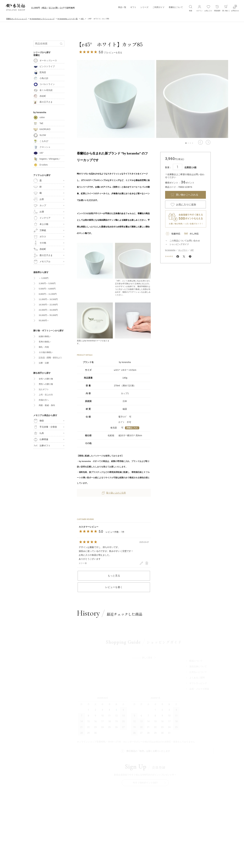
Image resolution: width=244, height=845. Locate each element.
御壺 (38, 420)
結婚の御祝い (45, 336)
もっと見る (114, 575)
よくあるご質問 (200, 681)
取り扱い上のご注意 (114, 493)
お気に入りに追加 (186, 204)
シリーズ (144, 8)
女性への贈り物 (46, 379)
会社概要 (87, 832)
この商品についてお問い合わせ (184, 240)
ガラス (39, 236)
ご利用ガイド (158, 8)
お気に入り (208, 8)
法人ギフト (44, 389)
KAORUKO (41, 129)
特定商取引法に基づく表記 (145, 832)
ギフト (133, 8)
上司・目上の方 (46, 395)
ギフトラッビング (201, 686)
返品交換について (201, 670)
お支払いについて (201, 675)
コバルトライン (44, 84)
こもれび (40, 141)
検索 (190, 8)
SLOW (39, 135)
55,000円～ (44, 320)
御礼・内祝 (44, 347)
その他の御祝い (46, 352)
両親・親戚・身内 (47, 405)
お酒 (38, 211)
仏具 (38, 433)
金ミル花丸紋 (43, 90)
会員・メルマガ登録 (202, 692)
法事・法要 (44, 363)
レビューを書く (114, 587)
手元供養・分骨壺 (45, 427)
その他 (39, 243)
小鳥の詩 (40, 78)
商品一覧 (122, 8)
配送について (199, 664)
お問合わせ (235, 8)
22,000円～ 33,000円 (48, 310)
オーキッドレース (45, 60)
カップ (39, 205)
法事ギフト (41, 445)
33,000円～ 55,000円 (48, 315)
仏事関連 (40, 439)
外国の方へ (44, 400)
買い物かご (226, 8)
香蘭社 (36, 55)
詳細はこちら (132, 428)
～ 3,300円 (43, 278)
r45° (192, 250)
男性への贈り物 (46, 384)
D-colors (40, 164)
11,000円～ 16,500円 (48, 299)
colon (39, 117)
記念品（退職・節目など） (51, 357)
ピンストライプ (44, 66)
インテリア (41, 218)
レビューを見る (114, 52)
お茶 (38, 199)
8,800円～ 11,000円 (48, 294)
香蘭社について (176, 8)
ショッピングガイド (179, 244)
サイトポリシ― (101, 832)
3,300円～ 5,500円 (47, 283)
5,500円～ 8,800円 (47, 289)
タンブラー (183, 250)
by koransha (170, 250)
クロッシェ (41, 147)
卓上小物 (40, 224)
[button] (200, 142)
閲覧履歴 (217, 8)
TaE (38, 123)
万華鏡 (39, 230)
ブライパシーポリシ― (120, 832)
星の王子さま (43, 102)
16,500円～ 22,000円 (48, 304)
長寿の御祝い (45, 342)
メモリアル (41, 261)
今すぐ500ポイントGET (147, 747)
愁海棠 (39, 72)
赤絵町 (39, 96)
